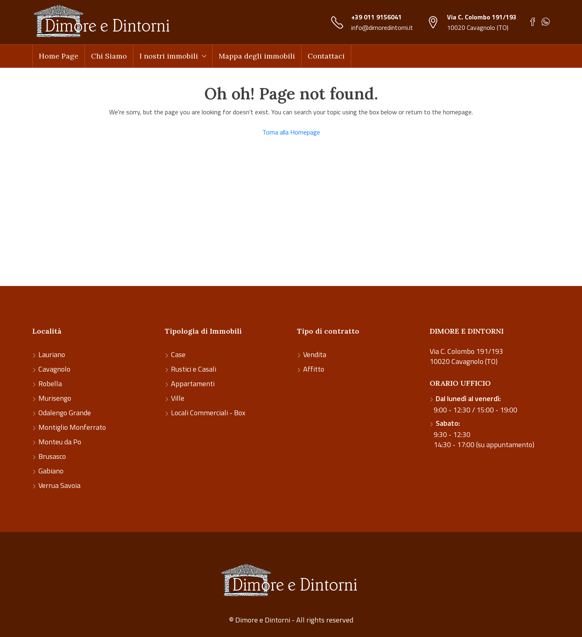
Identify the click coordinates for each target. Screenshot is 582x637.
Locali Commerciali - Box (208, 412)
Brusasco (52, 456)
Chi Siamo (109, 56)
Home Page (58, 56)
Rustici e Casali (193, 369)
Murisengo (54, 398)
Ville (177, 398)
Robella (50, 383)
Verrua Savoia (59, 485)
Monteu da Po (59, 441)
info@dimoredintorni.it (382, 27)
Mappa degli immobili (257, 56)
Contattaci (326, 56)
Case (178, 354)
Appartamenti (193, 383)
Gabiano (50, 470)
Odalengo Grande (64, 412)
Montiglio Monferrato (72, 427)
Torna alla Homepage (291, 132)
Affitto (313, 369)
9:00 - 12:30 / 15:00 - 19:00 (475, 404)
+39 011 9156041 (376, 17)
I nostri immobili (168, 56)
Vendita (314, 354)
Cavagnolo (54, 369)
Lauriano (51, 354)
